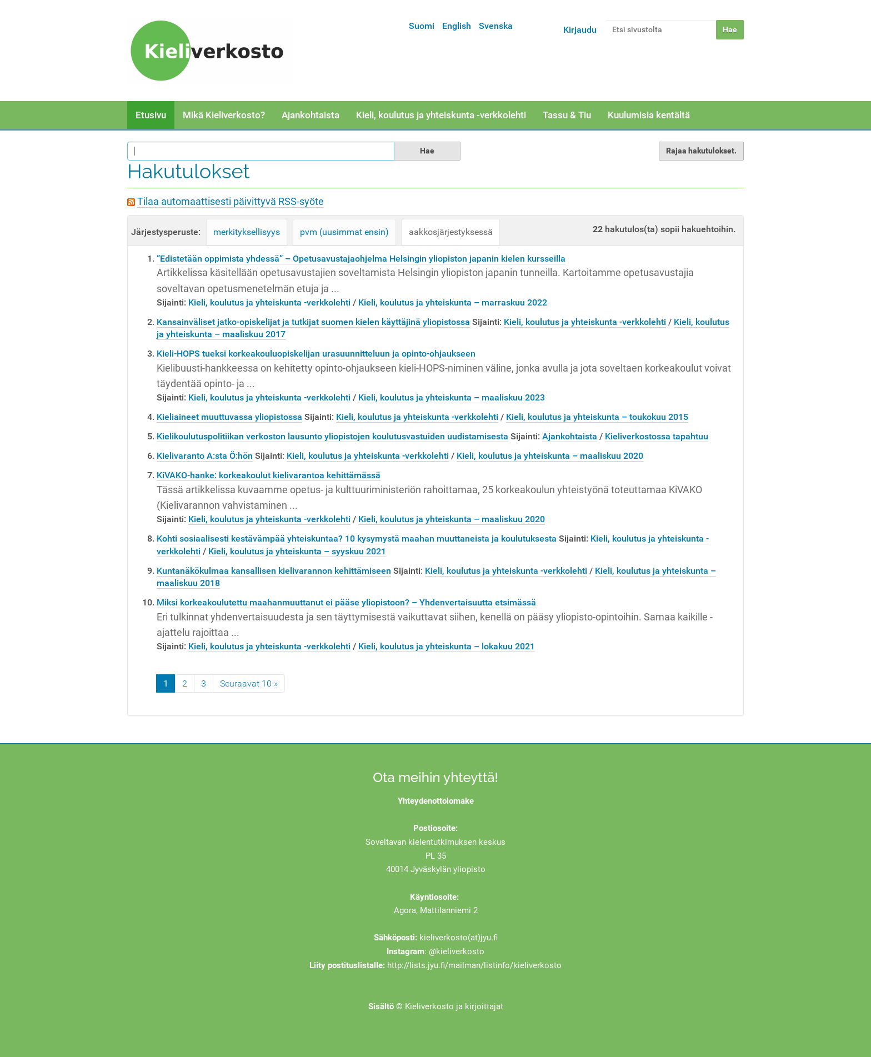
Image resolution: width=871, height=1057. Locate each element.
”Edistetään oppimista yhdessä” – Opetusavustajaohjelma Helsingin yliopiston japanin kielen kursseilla (361, 258)
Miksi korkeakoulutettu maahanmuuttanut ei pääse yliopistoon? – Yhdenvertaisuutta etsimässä (346, 602)
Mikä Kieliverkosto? (224, 115)
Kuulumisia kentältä (649, 115)
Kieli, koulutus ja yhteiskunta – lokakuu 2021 (446, 646)
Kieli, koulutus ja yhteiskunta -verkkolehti (441, 115)
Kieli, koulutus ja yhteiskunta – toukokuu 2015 (597, 417)
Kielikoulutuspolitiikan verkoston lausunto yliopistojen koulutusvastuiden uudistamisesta (332, 436)
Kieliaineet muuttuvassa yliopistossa (229, 417)
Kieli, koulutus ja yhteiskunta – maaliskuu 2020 (550, 455)
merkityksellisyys (246, 232)
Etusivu (151, 115)
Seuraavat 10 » (249, 683)
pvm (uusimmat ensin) (344, 232)
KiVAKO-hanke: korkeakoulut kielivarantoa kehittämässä (269, 475)
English (456, 26)
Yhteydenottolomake (436, 801)
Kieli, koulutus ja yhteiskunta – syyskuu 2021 (297, 551)
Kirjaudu (580, 29)
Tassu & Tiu (567, 115)
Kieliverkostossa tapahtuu (656, 436)
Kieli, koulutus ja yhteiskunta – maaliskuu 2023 (451, 397)
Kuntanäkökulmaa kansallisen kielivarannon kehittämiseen (274, 570)
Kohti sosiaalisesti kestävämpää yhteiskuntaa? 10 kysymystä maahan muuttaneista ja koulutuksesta (357, 538)
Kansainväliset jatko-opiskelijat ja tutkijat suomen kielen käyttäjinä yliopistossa (313, 322)
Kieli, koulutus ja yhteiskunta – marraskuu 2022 (452, 302)
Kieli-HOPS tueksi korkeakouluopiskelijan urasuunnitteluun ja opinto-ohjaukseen (316, 353)
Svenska (496, 26)
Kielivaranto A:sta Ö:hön (205, 455)
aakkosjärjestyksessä (451, 232)
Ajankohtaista (310, 115)
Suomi (421, 26)
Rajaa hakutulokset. (701, 150)
